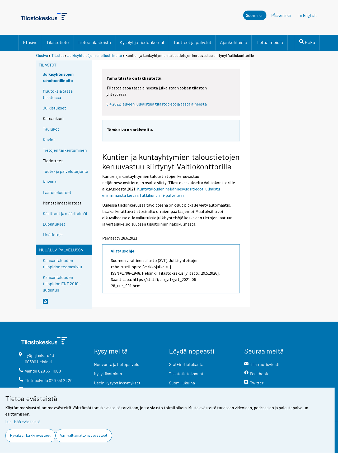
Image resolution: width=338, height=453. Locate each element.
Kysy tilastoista (108, 373)
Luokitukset (54, 223)
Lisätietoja (53, 234)
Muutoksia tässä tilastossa (58, 94)
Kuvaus (50, 181)
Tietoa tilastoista (94, 42)
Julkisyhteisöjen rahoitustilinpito (94, 55)
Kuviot (49, 139)
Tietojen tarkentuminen (65, 149)
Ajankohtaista (233, 42)
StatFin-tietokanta (186, 364)
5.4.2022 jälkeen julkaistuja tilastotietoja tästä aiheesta (156, 104)
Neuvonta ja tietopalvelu (116, 364)
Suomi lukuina (182, 382)
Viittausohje (122, 251)
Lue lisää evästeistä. (23, 421)
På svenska (281, 15)
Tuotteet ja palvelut (192, 42)
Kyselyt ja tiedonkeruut (142, 42)
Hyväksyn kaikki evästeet (30, 435)
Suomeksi (255, 15)
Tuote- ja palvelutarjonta (65, 171)
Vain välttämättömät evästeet (83, 435)
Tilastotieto (57, 42)
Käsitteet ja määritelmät (65, 213)
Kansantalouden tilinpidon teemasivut (62, 263)
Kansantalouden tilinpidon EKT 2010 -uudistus (62, 283)
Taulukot (51, 128)
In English (307, 15)
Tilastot (57, 55)
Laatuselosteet (57, 192)
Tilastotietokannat (186, 373)
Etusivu (30, 42)
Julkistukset (54, 107)
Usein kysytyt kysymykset (117, 382)
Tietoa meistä (269, 42)
